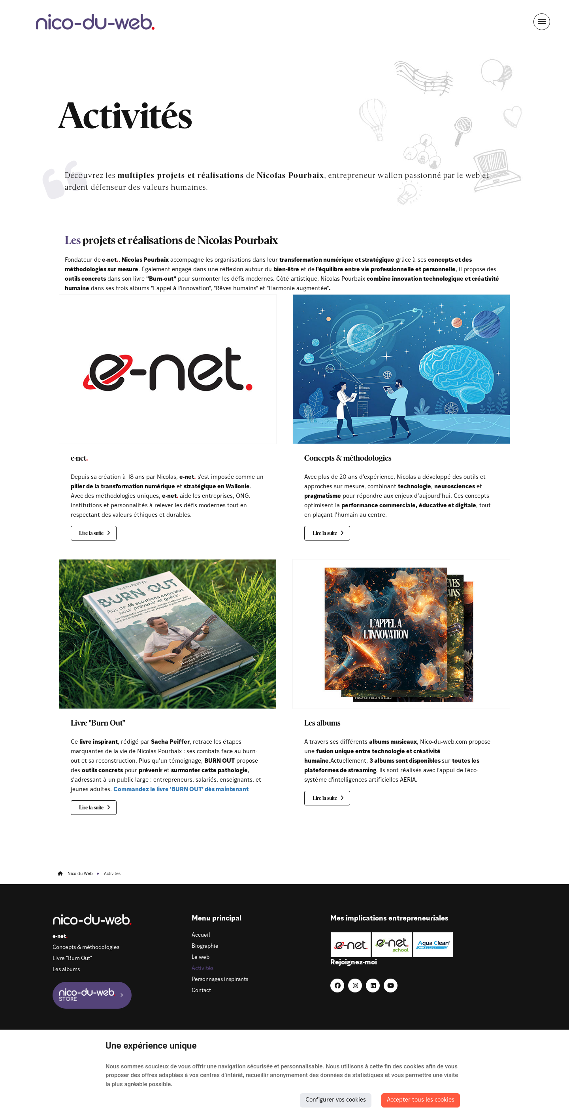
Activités (184, 970)
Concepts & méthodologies (348, 459)
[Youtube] (468, 944)
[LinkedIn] (451, 944)
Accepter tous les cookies (420, 1100)
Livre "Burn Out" (98, 723)
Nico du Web (76, 874)
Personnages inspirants (201, 982)
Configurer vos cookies (335, 1100)
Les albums (322, 723)
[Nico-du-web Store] (94, 996)
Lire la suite (92, 534)
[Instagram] (433, 944)
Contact (182, 993)
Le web (182, 959)
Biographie (186, 948)
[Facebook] (415, 944)
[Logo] (97, 22)
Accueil (182, 937)
